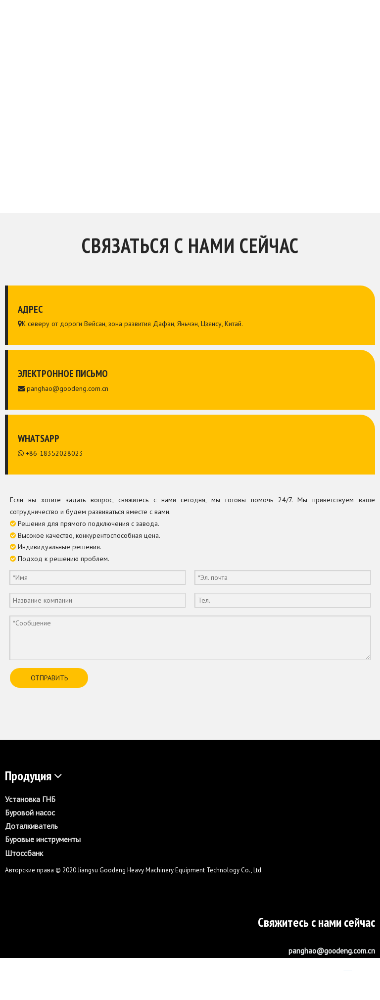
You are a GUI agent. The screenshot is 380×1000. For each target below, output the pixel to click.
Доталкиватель (31, 826)
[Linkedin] (348, 967)
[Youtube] (367, 967)
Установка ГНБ (30, 799)
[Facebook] (329, 967)
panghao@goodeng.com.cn (67, 388)
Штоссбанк (24, 853)
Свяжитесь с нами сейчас (316, 922)
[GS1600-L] (190, 903)
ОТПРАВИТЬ (49, 677)
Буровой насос (30, 812)
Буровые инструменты (43, 839)
